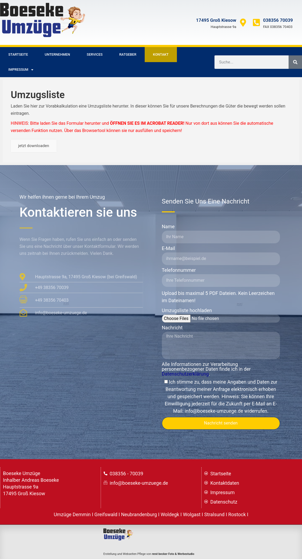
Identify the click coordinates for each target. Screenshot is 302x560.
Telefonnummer (179, 271)
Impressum (20, 69)
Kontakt (161, 54)
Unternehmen (57, 54)
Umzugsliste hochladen (187, 311)
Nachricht (172, 328)
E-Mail (168, 249)
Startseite (18, 54)
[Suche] (295, 62)
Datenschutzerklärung (185, 375)
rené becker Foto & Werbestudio (173, 555)
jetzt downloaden (35, 146)
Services (95, 54)
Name (168, 227)
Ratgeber (127, 54)
